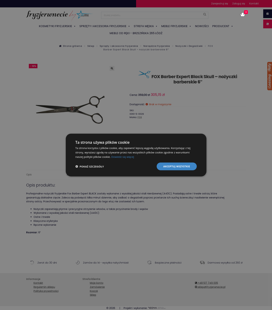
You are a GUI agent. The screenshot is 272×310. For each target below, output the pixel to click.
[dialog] (136, 155)
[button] (89, 166)
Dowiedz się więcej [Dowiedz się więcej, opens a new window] (122, 156)
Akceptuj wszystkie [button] (176, 166)
